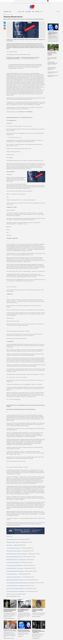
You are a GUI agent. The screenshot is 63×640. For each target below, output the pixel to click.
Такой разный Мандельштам (11, 539)
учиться (33, 11)
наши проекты (37, 11)
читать (23, 11)
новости (19, 11)
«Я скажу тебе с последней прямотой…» (14, 576)
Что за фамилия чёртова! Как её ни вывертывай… (15, 591)
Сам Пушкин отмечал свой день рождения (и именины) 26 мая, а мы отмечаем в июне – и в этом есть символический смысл (38, 613)
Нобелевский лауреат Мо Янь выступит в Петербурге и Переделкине (52, 68)
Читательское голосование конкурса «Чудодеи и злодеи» (24, 631)
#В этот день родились (37, 616)
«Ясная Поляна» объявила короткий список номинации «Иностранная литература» (53, 49)
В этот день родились (20, 599)
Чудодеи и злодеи (20, 620)
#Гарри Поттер (12, 638)
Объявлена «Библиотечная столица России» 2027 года (53, 76)
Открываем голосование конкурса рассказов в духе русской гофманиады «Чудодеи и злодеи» (24, 633)
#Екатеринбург (34, 638)
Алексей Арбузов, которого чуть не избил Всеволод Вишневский (23, 610)
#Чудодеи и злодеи (20, 636)
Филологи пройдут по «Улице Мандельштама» (15, 588)
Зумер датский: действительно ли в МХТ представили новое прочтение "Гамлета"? (10, 610)
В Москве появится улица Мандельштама (14, 565)
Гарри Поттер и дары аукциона (10, 630)
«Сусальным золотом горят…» (12, 574)
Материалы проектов (13, 596)
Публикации (5, 599)
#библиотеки (38, 638)
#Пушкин (33, 616)
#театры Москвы (6, 618)
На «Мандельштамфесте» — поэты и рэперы (14, 568)
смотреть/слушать (28, 11)
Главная (8, 596)
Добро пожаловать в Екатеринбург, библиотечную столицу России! (38, 631)
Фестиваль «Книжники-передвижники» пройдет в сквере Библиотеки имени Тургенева (53, 63)
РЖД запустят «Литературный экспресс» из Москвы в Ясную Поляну (52, 58)
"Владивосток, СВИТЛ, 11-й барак (12, 542)
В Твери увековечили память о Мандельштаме (15, 571)
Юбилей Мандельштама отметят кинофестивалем (16, 559)
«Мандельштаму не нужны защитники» (13, 550)
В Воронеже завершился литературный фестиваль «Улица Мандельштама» (20, 582)
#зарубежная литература (7, 638)
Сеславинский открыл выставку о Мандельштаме (15, 585)
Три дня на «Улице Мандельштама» (13, 562)
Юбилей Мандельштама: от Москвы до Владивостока (16, 553)
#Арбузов (19, 618)
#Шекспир (9, 618)
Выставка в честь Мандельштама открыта (14, 556)
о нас (41, 11)
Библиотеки (33, 620)
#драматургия (13, 618)
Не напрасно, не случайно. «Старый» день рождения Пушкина (37, 610)
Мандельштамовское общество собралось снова (15, 579)
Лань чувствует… (9, 545)
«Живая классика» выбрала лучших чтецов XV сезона (53, 72)
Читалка (11, 14)
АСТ (30, 54)
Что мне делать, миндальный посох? (13, 548)
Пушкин (33, 599)
